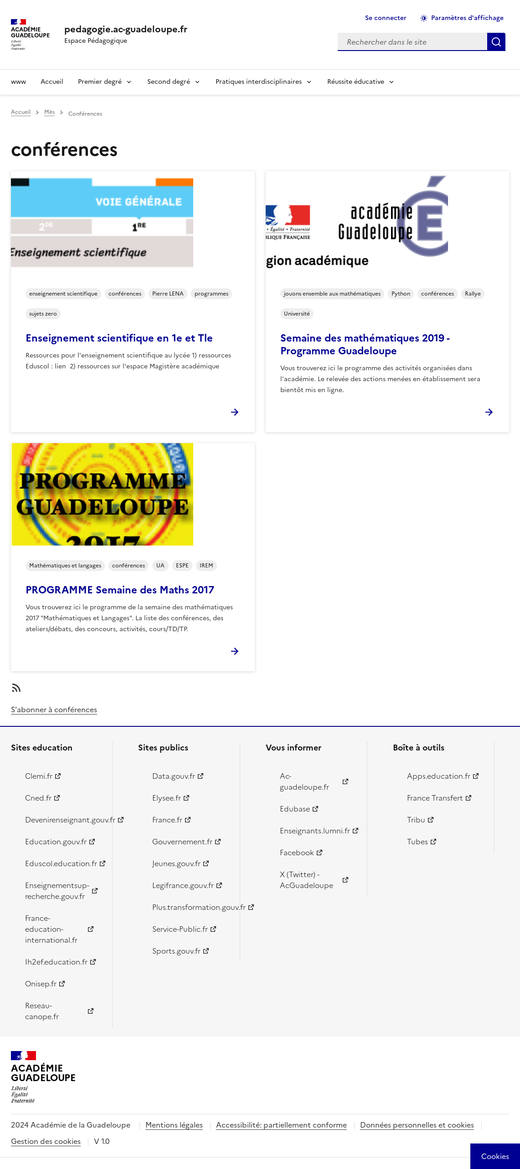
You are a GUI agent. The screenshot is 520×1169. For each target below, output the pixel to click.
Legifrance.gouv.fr (183, 885)
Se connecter (386, 18)
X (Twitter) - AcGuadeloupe (306, 880)
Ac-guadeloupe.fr (304, 781)
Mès (49, 112)
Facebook (297, 852)
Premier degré (100, 82)
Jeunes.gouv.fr (176, 863)
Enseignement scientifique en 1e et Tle (119, 338)
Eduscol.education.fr (61, 863)
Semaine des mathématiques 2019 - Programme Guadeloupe (364, 344)
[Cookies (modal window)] (495, 1156)
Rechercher (496, 42)
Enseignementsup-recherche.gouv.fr (57, 891)
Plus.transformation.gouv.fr (190, 907)
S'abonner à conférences (54, 709)
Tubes (417, 841)
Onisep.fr (41, 983)
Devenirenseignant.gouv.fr (63, 819)
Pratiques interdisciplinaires (259, 82)
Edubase (295, 808)
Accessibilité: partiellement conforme (281, 1124)
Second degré (168, 82)
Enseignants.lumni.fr (315, 830)
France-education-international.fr (51, 929)
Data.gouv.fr (173, 776)
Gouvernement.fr (182, 841)
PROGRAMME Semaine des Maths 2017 (120, 589)
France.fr (167, 819)
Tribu (416, 819)
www (18, 82)
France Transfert (435, 797)
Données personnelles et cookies (417, 1124)
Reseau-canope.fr (42, 1011)
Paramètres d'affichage (467, 18)
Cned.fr (38, 797)
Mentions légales (174, 1124)
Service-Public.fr (180, 929)
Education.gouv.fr (56, 841)
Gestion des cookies (46, 1141)
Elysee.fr (166, 797)
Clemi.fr (38, 776)
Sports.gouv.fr (176, 950)
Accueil (52, 82)
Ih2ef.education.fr (56, 961)
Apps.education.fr (438, 776)
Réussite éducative (355, 82)
